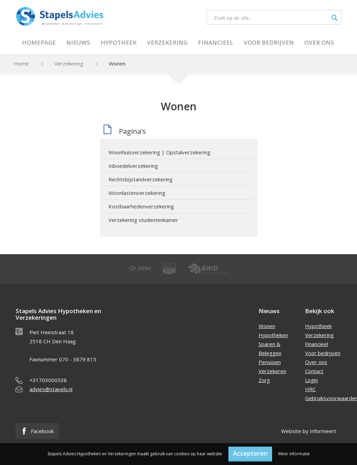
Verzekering (167, 42)
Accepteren (250, 453)
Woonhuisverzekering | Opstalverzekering (159, 152)
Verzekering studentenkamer (143, 219)
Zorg (264, 380)
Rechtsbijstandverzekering (140, 179)
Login (311, 380)
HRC (310, 389)
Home (21, 63)
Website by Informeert (308, 431)
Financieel (215, 42)
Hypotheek (119, 42)
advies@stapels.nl (50, 389)
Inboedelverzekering (133, 165)
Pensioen (270, 362)
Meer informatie (294, 454)
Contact (314, 371)
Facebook (37, 431)
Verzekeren (272, 371)
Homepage (39, 42)
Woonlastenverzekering (136, 192)
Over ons (319, 42)
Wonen (267, 325)
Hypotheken (273, 334)
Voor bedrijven (269, 42)
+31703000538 (48, 380)
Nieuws (78, 42)
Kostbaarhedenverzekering (141, 206)
